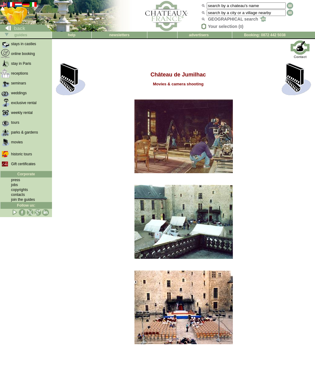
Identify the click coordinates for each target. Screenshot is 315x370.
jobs (14, 185)
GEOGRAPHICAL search (237, 19)
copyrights (19, 190)
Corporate (26, 174)
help (72, 35)
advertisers (199, 35)
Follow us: (26, 205)
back (12, 28)
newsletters (119, 35)
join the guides (23, 199)
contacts (18, 195)
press (15, 180)
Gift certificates (23, 164)
